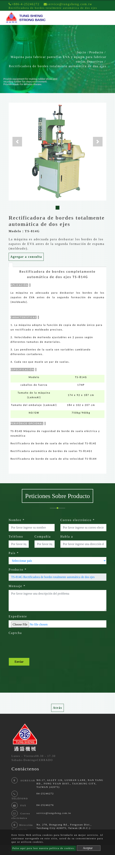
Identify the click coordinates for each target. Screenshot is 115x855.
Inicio (81, 52)
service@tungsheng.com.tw (53, 813)
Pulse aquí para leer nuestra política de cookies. (43, 848)
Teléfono (16, 536)
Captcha (15, 632)
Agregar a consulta (26, 256)
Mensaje (17, 586)
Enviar (19, 661)
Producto (96, 52)
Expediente (18, 616)
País (14, 553)
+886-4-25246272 (24, 4)
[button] (17, 141)
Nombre (17, 520)
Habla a (66, 536)
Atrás (57, 707)
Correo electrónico (77, 520)
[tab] (11, 265)
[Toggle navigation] (106, 18)
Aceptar (88, 848)
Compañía (42, 536)
